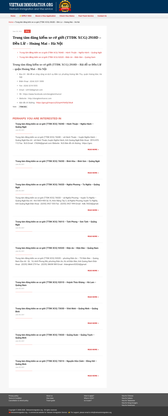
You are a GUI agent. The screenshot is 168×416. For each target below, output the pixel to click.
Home (11, 22)
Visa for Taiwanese (128, 401)
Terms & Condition (15, 398)
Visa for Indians (127, 398)
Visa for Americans (128, 405)
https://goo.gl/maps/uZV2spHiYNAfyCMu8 (54, 102)
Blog (27, 31)
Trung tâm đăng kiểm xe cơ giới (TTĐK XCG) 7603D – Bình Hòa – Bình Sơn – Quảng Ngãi (57, 161)
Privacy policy (13, 396)
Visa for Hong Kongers (130, 403)
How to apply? (89, 396)
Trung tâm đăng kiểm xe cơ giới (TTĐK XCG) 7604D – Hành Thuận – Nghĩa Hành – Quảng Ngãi (59, 52)
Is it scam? (88, 401)
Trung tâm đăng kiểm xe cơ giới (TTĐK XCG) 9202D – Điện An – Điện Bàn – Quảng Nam (56, 57)
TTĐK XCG (23, 107)
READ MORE (92, 149)
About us (49, 396)
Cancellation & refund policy (18, 401)
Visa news (50, 398)
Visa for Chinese (127, 396)
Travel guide (50, 401)
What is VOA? (89, 398)
